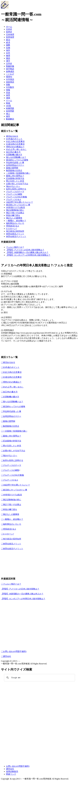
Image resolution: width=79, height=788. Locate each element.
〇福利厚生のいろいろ (11, 524)
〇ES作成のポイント (10, 367)
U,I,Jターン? (11, 228)
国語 (8, 58)
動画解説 (10, 119)
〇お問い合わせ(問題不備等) (14, 651)
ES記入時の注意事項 (15, 141)
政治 (8, 40)
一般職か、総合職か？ (16, 221)
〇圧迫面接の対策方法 (11, 441)
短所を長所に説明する (16, 189)
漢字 (8, 61)
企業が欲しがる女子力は (17, 184)
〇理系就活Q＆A (8, 529)
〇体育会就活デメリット (12, 549)
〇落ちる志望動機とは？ (12, 402)
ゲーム (9, 100)
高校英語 (10, 82)
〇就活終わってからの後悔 (13, 406)
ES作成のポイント (14, 139)
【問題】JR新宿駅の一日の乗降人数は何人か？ (27, 252)
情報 (8, 90)
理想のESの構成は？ (15, 147)
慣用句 (9, 77)
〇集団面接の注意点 (10, 426)
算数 (8, 85)
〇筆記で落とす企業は (11, 504)
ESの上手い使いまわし (16, 149)
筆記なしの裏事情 (14, 218)
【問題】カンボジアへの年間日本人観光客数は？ (28, 255)
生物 (8, 48)
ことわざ (10, 74)
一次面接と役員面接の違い (18, 173)
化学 (8, 53)
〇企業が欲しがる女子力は (13, 451)
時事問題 (10, 108)
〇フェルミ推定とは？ (11, 584)
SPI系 (8, 106)
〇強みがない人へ (9, 455)
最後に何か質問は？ (15, 176)
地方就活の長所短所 (15, 231)
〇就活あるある (8, 362)
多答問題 (10, 111)
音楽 (8, 92)
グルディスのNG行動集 (16, 197)
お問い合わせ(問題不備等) (18, 766)
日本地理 (10, 34)
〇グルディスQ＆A (9, 480)
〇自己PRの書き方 (9, 392)
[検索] (39, 677)
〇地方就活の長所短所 (11, 539)
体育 (8, 95)
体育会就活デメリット (16, 236)
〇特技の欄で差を (9, 509)
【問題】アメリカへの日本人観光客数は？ (25, 250)
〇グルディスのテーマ (11, 465)
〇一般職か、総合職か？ (12, 519)
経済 (8, 42)
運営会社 (10, 769)
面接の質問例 (12, 168)
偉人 (8, 114)
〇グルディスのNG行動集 (12, 475)
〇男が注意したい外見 (11, 446)
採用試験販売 (12, 771)
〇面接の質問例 (8, 421)
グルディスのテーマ (15, 192)
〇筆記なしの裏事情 (10, 514)
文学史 (9, 63)
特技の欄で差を (13, 215)
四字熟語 (10, 69)
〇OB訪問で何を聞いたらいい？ (15, 485)
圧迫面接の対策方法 (15, 178)
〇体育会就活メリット (11, 544)
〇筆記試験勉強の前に (11, 500)
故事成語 (10, 71)
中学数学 (10, 87)
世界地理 (10, 37)
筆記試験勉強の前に (15, 210)
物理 (8, 56)
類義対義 (10, 66)
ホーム (9, 27)
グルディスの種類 (14, 194)
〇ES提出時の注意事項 (11, 377)
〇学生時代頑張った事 (11, 411)
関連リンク (11, 774)
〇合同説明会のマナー (11, 416)
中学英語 (10, 79)
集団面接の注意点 (14, 170)
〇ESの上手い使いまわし (12, 387)
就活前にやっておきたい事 (18, 205)
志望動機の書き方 (14, 155)
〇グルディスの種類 (10, 470)
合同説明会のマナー (15, 165)
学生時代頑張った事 (15, 162)
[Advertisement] (39, 564)
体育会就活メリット (15, 234)
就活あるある (12, 136)
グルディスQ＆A (13, 199)
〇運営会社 (6, 656)
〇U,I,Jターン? (7, 534)
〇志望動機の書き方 (10, 397)
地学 (8, 50)
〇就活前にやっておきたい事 (14, 490)
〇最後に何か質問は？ (11, 436)
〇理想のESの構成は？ (11, 382)
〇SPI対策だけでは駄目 (11, 495)
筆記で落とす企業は (15, 213)
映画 (8, 103)
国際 (8, 45)
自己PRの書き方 (13, 152)
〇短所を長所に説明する (12, 460)
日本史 (9, 29)
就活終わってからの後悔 (17, 160)
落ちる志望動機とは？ (16, 157)
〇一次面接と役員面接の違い (14, 431)
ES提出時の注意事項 (15, 144)
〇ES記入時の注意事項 (11, 372)
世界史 (9, 32)
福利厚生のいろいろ (15, 223)
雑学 (8, 116)
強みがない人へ (13, 186)
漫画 (8, 98)
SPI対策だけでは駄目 (15, 207)
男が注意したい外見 (15, 181)
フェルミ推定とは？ (15, 247)
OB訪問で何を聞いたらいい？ (19, 202)
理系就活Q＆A (12, 226)
